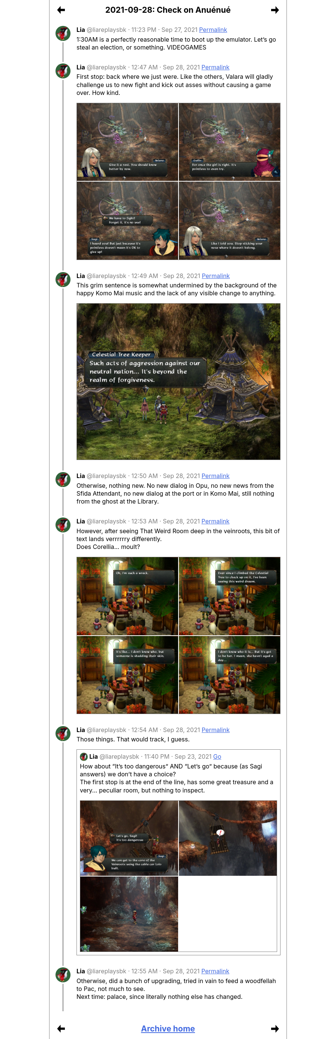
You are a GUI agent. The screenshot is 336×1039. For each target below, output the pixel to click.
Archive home (168, 1028)
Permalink (213, 29)
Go (217, 756)
